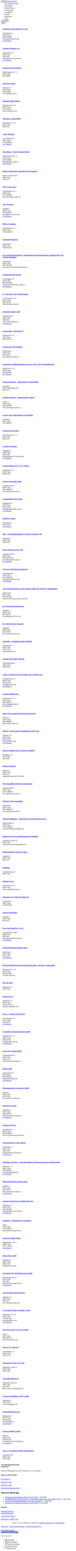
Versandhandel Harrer (11, 1379)
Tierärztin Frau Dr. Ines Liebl (13, 1363)
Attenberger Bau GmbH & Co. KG (15, 29)
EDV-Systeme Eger (9, 187)
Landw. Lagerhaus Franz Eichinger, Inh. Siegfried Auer (23, 675)
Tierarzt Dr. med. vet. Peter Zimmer (16, 1330)
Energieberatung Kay (10, 239)
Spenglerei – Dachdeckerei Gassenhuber (17, 1221)
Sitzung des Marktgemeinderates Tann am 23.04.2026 (23, 1501)
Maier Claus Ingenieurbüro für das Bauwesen (19, 713)
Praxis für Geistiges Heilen (12, 1051)
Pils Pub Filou (8, 983)
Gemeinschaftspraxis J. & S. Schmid (16, 466)
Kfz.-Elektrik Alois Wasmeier (13, 624)
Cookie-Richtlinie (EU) (34, 1526)
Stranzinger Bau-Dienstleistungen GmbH (17, 1273)
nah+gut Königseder (10, 913)
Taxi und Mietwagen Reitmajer (14, 1293)
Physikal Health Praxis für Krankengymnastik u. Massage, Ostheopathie (29, 965)
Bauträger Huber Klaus (11, 101)
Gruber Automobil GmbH (12, 481)
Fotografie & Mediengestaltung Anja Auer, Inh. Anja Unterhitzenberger (29, 364)
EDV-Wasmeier (8, 204)
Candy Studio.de (9, 134)
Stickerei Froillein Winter (12, 1238)
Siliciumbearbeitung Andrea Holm (15, 1182)
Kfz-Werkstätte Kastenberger (13, 606)
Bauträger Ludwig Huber (12, 119)
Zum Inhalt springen (8, 1530)
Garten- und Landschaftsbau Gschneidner (18, 415)
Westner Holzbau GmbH (12, 1431)
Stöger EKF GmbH (10, 1256)
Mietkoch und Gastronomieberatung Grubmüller (20, 836)
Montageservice (8, 881)
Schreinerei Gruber (10, 1106)
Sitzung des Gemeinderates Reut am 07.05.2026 (21, 1497)
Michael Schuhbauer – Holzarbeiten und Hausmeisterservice (24, 819)
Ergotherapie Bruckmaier (12, 275)
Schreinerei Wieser (9, 1125)
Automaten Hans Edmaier (12, 68)
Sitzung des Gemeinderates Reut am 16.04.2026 (21, 1503)
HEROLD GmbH (9, 518)
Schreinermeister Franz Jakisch (14, 1143)
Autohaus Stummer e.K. (11, 48)
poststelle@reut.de (7, 1513)
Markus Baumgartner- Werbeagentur (52, 1523)
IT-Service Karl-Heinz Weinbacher (15, 569)
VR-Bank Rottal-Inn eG (11, 1412)
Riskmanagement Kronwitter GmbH (16, 1088)
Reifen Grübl (7, 1069)
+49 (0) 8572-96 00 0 (8, 1516)
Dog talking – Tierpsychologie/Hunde (16, 152)
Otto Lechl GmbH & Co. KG (13, 928)
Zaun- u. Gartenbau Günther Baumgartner (18, 1451)
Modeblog (6, 868)
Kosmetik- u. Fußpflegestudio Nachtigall (17, 641)
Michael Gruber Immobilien (13, 801)
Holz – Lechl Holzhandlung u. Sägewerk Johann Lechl (22, 534)
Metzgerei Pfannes (9, 766)
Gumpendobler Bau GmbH (12, 499)
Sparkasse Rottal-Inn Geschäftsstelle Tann (18, 1201)
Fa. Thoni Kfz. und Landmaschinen (15, 294)
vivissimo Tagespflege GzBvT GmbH (16, 1396)
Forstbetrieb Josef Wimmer (13, 347)
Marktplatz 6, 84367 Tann (9, 1519)
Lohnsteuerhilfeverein (11, 694)
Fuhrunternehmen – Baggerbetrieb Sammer (19, 397)
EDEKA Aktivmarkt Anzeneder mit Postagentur (20, 171)
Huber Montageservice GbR (13, 550)
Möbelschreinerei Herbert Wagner (15, 852)
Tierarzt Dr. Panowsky (11, 1347)
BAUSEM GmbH (9, 83)
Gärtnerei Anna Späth (11, 431)
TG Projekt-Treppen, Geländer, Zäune (16, 1310)
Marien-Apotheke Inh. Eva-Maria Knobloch (19, 750)
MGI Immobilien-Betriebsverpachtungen (17, 784)
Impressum (4, 1526)
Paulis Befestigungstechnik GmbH (15, 948)
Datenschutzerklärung (17, 1526)
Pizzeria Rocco (8, 997)
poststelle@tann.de (7, 1511)
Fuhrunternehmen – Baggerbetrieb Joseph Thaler (21, 382)
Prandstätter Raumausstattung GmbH (16, 1032)
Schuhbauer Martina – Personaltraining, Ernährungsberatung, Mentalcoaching (31, 1162)
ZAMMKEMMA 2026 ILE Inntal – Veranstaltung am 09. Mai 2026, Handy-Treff (32, 1499)
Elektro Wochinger (9, 224)
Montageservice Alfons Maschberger (16, 897)
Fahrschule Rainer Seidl (11, 312)
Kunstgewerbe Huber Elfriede (13, 659)
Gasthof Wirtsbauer (10, 446)
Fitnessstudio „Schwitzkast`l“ (13, 331)
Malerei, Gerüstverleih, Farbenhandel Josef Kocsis (21, 731)
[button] (9, 1532)
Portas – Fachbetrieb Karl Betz (14, 1014)
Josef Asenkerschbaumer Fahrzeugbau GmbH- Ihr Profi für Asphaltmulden (30, 589)
